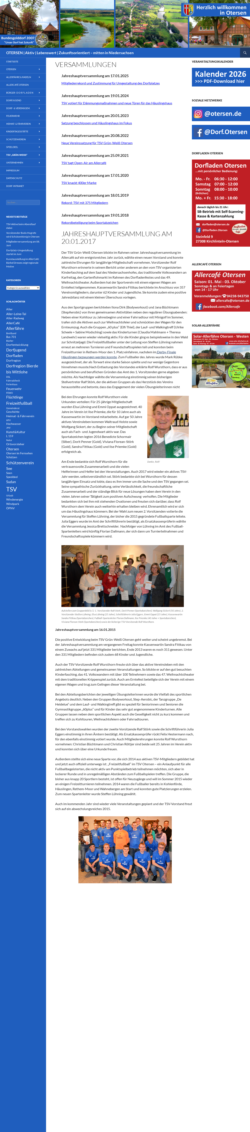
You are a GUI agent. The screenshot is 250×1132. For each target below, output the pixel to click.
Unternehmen (14, 162)
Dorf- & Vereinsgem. (18, 108)
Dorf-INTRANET (15, 186)
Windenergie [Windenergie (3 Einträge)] (14, 499)
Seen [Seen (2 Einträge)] (9, 473)
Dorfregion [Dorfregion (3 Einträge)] (13, 360)
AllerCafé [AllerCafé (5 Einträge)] (13, 323)
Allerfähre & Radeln (18, 77)
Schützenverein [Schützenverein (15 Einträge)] (20, 462)
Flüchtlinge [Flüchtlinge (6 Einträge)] (14, 397)
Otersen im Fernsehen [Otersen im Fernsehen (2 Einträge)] (19, 453)
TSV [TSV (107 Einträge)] (11, 489)
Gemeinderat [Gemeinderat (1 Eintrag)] (13, 408)
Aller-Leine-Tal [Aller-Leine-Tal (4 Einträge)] (16, 314)
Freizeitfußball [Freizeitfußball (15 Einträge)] (19, 403)
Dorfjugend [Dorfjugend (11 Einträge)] (16, 349)
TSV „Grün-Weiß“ (16, 155)
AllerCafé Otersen (17, 84)
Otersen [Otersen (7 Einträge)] (12, 449)
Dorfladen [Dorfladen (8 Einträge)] (14, 355)
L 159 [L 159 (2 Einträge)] (9, 436)
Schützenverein (16, 139)
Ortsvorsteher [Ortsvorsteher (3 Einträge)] (15, 444)
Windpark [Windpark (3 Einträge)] (12, 504)
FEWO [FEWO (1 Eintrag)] (9, 392)
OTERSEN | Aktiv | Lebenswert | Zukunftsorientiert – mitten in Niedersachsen (70, 52)
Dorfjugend (13, 100)
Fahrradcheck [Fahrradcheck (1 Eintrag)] (13, 380)
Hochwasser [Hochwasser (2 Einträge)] (13, 423)
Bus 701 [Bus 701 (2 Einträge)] (11, 337)
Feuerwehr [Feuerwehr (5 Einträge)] (14, 389)
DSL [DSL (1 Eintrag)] (8, 376)
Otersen (11, 69)
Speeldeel (12, 147)
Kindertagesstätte (17, 131)
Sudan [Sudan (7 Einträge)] (11, 482)
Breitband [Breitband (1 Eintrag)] (11, 333)
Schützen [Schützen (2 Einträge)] (11, 457)
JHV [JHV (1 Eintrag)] (8, 427)
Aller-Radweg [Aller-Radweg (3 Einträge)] (15, 318)
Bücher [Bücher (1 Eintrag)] (9, 340)
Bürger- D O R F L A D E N (19, 92)
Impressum (12, 170)
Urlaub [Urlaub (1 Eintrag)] (9, 495)
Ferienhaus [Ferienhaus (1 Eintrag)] (11, 384)
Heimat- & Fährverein (18, 123)
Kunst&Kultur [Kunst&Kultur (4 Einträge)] (15, 432)
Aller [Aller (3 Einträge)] (9, 309)
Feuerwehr (13, 116)
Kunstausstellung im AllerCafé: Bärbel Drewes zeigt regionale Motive (22, 262)
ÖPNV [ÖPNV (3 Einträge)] (10, 508)
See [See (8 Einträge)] (9, 468)
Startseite (12, 61)
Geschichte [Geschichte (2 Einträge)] (13, 411)
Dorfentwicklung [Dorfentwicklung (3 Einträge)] (17, 344)
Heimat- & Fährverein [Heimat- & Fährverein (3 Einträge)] (20, 416)
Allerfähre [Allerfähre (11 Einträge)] (15, 328)
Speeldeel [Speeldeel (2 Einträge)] (12, 477)
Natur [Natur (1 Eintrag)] (9, 440)
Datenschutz (14, 178)
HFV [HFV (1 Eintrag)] (8, 420)
